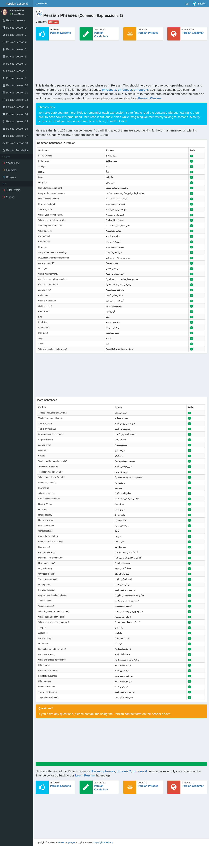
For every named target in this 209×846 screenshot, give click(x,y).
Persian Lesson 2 (14, 27)
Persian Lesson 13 (15, 107)
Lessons (17, 3)
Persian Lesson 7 (14, 63)
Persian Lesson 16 (15, 128)
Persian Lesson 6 (14, 56)
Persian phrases (103, 771)
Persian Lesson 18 (15, 143)
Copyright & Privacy (103, 842)
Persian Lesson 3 (14, 34)
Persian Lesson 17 (15, 135)
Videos (8, 197)
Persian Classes (17, 14)
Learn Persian (85, 775)
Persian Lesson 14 (15, 114)
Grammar (10, 170)
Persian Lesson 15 (15, 121)
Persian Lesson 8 (14, 71)
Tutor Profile (11, 190)
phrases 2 (125, 89)
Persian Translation (16, 150)
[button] (41, 3)
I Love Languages (66, 842)
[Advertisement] (121, 63)
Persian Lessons (60, 32)
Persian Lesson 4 (14, 42)
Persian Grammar (193, 32)
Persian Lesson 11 (15, 92)
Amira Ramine (17, 10)
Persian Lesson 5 (14, 49)
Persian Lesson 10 (15, 85)
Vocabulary (11, 163)
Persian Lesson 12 (15, 99)
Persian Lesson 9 (14, 78)
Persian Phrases (148, 32)
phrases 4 (141, 89)
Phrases (9, 177)
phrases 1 (109, 89)
